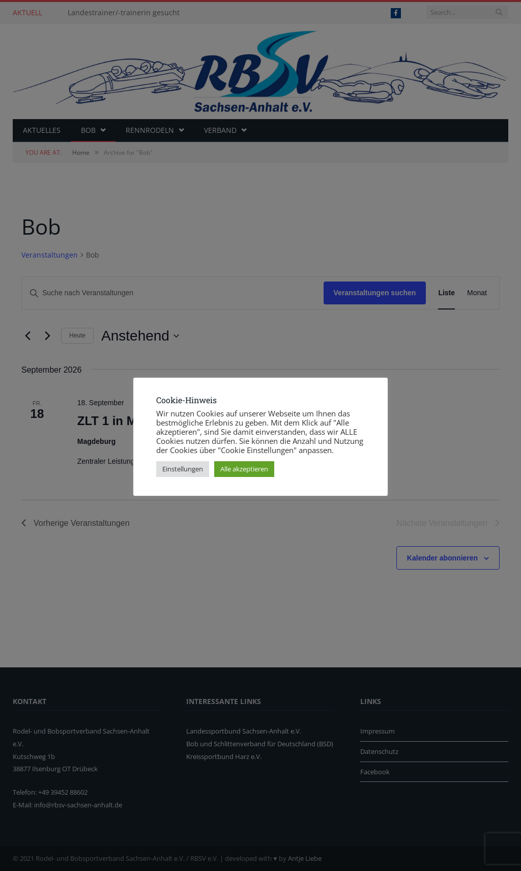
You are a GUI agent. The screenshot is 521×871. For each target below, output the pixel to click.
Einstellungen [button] (182, 468)
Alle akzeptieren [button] (244, 468)
